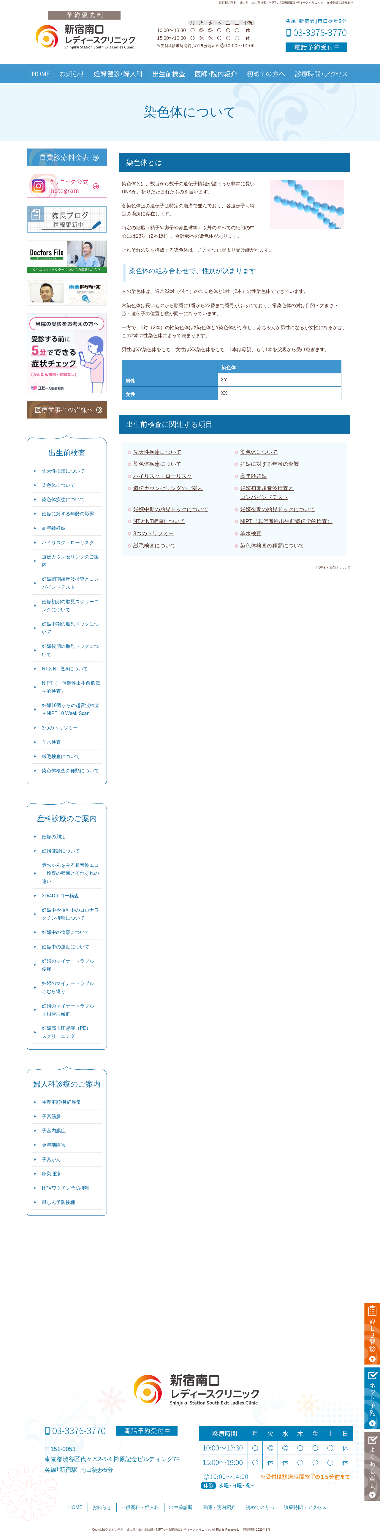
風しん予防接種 (58, 1202)
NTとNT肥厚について (159, 521)
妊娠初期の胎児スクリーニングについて (70, 605)
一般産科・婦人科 (140, 1507)
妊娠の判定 (54, 836)
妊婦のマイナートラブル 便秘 (68, 965)
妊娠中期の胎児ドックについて (170, 509)
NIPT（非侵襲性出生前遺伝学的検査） (286, 521)
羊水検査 (251, 533)
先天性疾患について (157, 452)
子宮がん (51, 1159)
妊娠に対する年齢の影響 (269, 464)
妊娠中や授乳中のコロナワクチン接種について (70, 914)
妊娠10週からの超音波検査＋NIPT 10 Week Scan (70, 709)
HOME (75, 1507)
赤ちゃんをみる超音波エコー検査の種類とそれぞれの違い (70, 873)
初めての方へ (260, 1507)
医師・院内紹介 (219, 1507)
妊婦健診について (61, 850)
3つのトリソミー (153, 533)
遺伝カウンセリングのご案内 (168, 488)
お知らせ (101, 1507)
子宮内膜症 (54, 1130)
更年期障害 (54, 1144)
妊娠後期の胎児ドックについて (277, 509)
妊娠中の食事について (65, 932)
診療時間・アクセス (305, 1507)
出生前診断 (181, 1507)
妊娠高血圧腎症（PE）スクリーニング (66, 1032)
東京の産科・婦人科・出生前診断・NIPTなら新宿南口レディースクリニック (159, 1529)
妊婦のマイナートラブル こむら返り (68, 987)
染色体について (259, 452)
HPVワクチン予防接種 (66, 1188)
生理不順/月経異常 (61, 1102)
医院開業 (249, 1529)
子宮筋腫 (51, 1116)
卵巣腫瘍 (51, 1173)
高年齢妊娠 (253, 476)
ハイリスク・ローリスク (162, 476)
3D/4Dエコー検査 (60, 895)
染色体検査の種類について (272, 546)
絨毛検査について (154, 546)
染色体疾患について (157, 464)
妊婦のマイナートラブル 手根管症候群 (68, 1009)
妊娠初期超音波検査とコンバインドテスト (70, 583)
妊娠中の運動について (65, 946)
